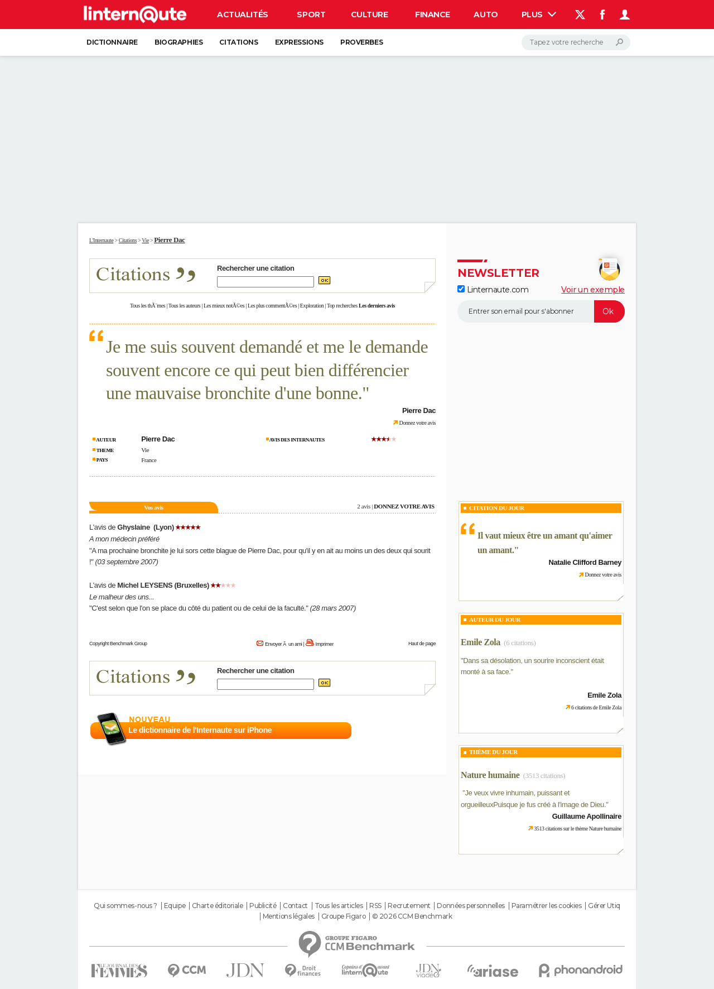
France (148, 460)
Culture (369, 14)
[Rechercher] (576, 42)
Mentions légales (289, 916)
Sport (311, 14)
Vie (145, 450)
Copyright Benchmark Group (118, 643)
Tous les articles (339, 906)
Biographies (178, 42)
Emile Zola (480, 642)
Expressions (299, 42)
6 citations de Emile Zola (596, 707)
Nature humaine (490, 775)
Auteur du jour (494, 619)
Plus (539, 14)
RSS (375, 906)
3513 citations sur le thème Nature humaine (577, 828)
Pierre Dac (169, 240)
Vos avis (153, 507)
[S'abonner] (541, 311)
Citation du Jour (496, 508)
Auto (486, 14)
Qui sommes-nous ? (125, 906)
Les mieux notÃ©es (224, 306)
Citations (238, 42)
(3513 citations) (544, 775)
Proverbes (361, 42)
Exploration (312, 306)
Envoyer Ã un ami (283, 644)
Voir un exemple (593, 290)
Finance (432, 14)
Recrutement (409, 906)
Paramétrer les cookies (547, 906)
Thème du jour (493, 751)
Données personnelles (471, 906)
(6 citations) (520, 642)
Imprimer (325, 644)
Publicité (262, 906)
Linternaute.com (492, 290)
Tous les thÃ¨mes (147, 306)
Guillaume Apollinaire (586, 816)
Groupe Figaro (343, 916)
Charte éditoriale (217, 906)
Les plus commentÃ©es (272, 306)
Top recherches (342, 306)
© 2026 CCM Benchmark (412, 916)
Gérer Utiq (604, 906)
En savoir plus (411, 730)
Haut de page (422, 643)
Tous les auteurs (184, 306)
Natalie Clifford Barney (585, 562)
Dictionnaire (112, 42)
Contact (295, 906)
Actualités (242, 14)
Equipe (174, 906)
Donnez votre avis (417, 423)
